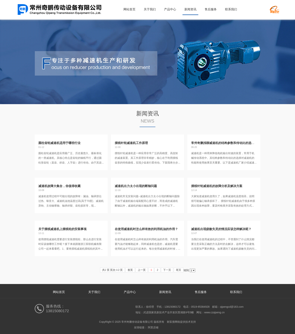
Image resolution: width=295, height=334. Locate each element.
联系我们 (231, 9)
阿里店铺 (153, 327)
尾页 (178, 269)
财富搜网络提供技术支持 (181, 321)
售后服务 (211, 9)
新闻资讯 (190, 9)
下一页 (167, 269)
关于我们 (150, 9)
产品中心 (170, 9)
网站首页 (129, 9)
